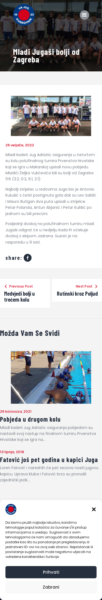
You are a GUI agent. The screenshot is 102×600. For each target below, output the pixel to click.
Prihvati (51, 572)
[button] (94, 509)
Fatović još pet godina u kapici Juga (49, 460)
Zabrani (51, 587)
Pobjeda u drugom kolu (30, 419)
